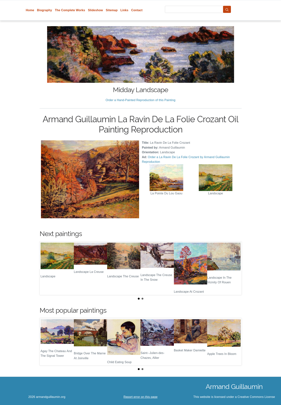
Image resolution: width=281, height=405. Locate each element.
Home (30, 10)
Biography (44, 10)
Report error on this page (141, 396)
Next (236, 268)
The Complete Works (70, 10)
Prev (45, 268)
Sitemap (112, 10)
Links (124, 10)
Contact (137, 10)
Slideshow (95, 10)
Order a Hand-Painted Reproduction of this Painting (141, 100)
